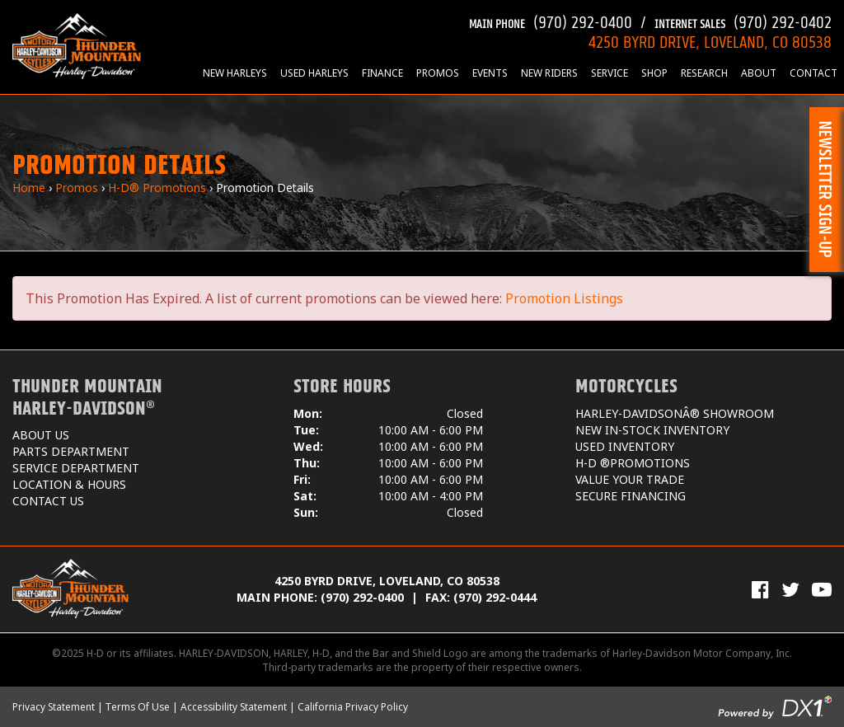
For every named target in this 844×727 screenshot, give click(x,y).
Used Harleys (314, 73)
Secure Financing (630, 496)
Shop (654, 73)
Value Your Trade (629, 479)
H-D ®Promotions (632, 463)
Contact (813, 73)
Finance (382, 73)
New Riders (549, 73)
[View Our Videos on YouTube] (822, 589)
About (758, 73)
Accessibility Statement (234, 707)
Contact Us (48, 501)
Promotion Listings (564, 298)
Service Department (75, 468)
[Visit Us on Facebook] (760, 589)
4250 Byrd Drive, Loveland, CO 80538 (386, 581)
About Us (40, 435)
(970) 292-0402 (743, 20)
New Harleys (235, 73)
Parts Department (70, 451)
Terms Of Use (138, 707)
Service (609, 73)
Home (28, 187)
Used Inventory (624, 446)
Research (704, 73)
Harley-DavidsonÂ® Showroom (674, 413)
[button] (826, 189)
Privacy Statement (53, 707)
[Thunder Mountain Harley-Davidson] (76, 45)
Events (490, 73)
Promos (437, 73)
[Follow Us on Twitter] (790, 589)
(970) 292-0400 (550, 20)
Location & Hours (69, 484)
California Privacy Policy (353, 707)
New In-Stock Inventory (652, 430)
